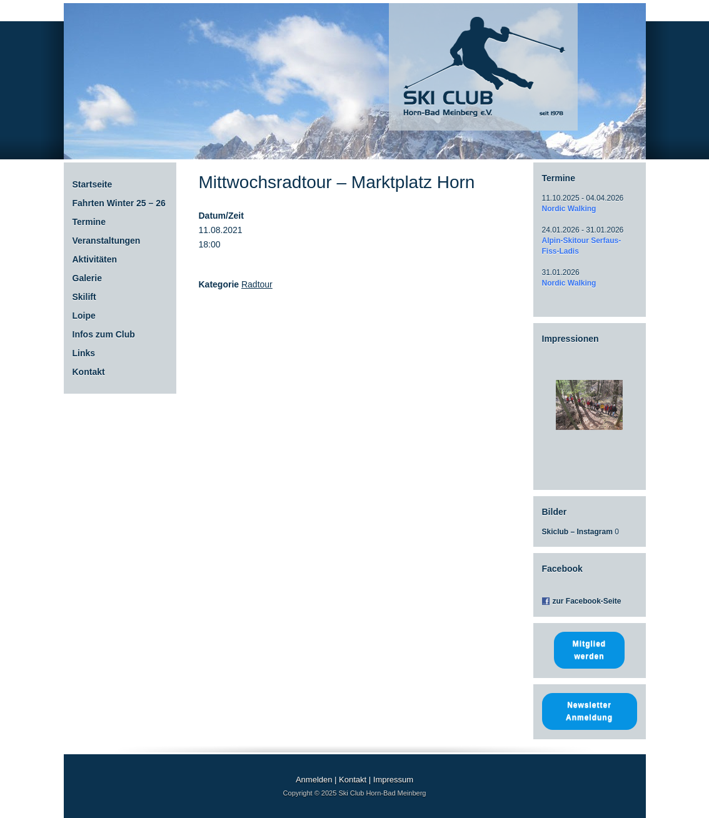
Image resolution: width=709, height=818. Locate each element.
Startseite (93, 184)
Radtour (257, 284)
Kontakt (89, 372)
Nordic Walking (569, 208)
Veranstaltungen (107, 241)
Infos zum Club (104, 334)
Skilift (84, 297)
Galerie (87, 278)
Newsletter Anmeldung (589, 711)
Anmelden (314, 779)
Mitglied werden (589, 650)
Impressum (393, 779)
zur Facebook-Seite (587, 601)
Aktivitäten (95, 259)
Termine (89, 222)
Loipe (84, 316)
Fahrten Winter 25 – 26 (119, 203)
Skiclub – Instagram (577, 531)
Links (84, 353)
